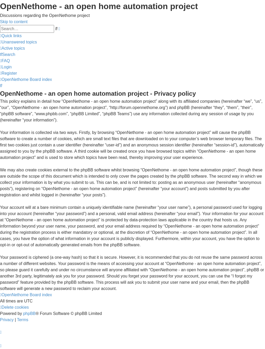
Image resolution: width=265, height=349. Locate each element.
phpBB (29, 313)
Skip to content (14, 22)
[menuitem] (18, 42)
